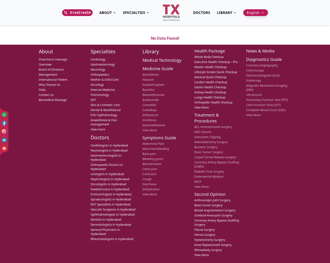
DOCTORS (201, 12)
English (256, 12)
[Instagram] (4, 131)
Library (227, 12)
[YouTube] (4, 148)
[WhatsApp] (4, 114)
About (107, 12)
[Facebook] (4, 123)
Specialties (136, 12)
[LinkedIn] (4, 140)
